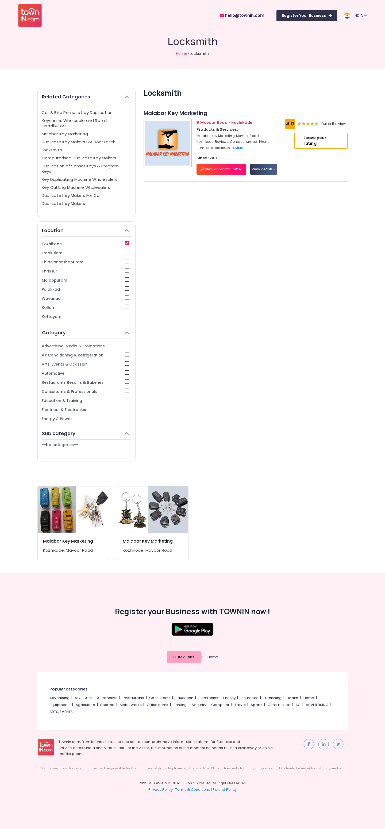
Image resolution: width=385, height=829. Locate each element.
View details (263, 169)
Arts (88, 697)
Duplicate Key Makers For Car (71, 195)
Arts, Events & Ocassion (85, 364)
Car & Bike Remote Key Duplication (77, 112)
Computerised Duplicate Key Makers (79, 158)
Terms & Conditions (192, 789)
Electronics (208, 697)
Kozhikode (85, 244)
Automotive (85, 373)
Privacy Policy (160, 789)
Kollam (85, 307)
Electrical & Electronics (85, 409)
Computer (220, 704)
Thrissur (85, 271)
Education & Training (85, 400)
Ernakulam (85, 253)
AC (77, 697)
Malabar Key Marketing (65, 134)
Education (185, 697)
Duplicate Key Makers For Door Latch (79, 142)
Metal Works (131, 704)
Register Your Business (307, 15)
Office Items (157, 704)
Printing (180, 704)
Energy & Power (85, 418)
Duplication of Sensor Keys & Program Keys (80, 168)
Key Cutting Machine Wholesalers (76, 187)
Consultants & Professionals (85, 391)
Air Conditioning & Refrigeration (85, 355)
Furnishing (273, 697)
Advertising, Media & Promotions (85, 346)
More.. (240, 147)
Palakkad (85, 289)
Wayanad (85, 298)
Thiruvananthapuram (85, 262)
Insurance (250, 697)
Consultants (159, 697)
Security (199, 704)
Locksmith (52, 150)
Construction (279, 704)
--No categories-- (60, 444)
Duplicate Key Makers (63, 203)
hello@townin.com (242, 15)
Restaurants (133, 697)
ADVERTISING (317, 704)
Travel (240, 704)
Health (292, 697)
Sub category (85, 433)
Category (85, 332)
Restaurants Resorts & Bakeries (85, 382)
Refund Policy (225, 789)
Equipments (60, 704)
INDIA (355, 15)
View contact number (221, 169)
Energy (229, 697)
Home (181, 53)
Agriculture (85, 704)
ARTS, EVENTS (61, 711)
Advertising (59, 697)
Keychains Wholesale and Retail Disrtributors (74, 123)
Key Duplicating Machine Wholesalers (79, 179)
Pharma (107, 704)
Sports (256, 704)
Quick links (183, 657)
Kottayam (85, 316)
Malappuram (85, 280)
